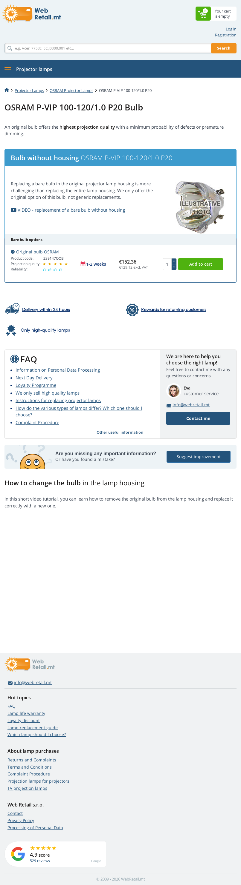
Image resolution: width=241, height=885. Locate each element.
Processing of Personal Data (35, 827)
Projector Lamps (29, 90)
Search (224, 48)
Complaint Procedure (37, 422)
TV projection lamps (27, 788)
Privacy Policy (20, 820)
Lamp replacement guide (32, 727)
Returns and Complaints (31, 760)
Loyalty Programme (36, 385)
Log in (231, 29)
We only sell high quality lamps (48, 393)
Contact (15, 813)
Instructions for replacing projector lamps (58, 400)
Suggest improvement (199, 456)
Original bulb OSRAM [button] (35, 252)
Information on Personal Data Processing (58, 370)
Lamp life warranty (26, 713)
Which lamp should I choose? (36, 734)
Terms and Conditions (29, 767)
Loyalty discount (23, 720)
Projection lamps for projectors (38, 781)
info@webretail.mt (191, 404)
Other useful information (120, 432)
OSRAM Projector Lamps (71, 90)
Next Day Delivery (34, 378)
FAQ (11, 706)
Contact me (198, 418)
